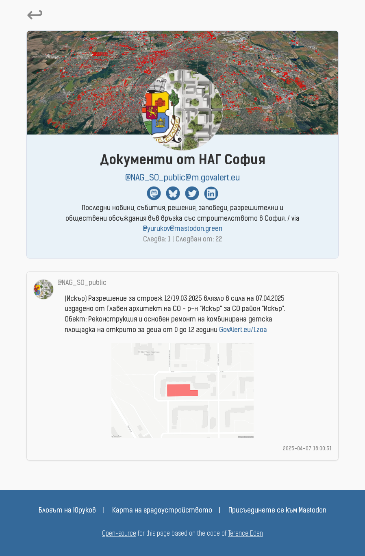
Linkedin (211, 193)
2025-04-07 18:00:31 (307, 449)
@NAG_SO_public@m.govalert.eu (182, 178)
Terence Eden (245, 534)
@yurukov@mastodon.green (182, 229)
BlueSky (173, 193)
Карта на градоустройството (162, 511)
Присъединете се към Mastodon (277, 511)
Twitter (192, 193)
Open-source (119, 534)
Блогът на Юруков (67, 511)
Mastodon (154, 193)
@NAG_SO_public (81, 283)
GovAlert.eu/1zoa (243, 330)
